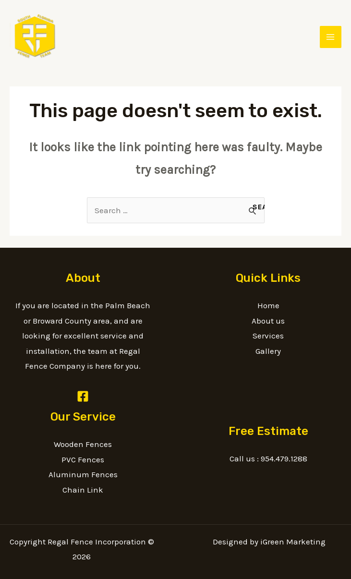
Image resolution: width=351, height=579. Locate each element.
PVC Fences (82, 459)
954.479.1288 (284, 458)
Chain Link (82, 490)
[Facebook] (83, 396)
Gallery (268, 351)
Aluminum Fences (83, 474)
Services (268, 335)
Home (268, 305)
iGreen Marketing (293, 541)
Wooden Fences (83, 444)
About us (268, 321)
